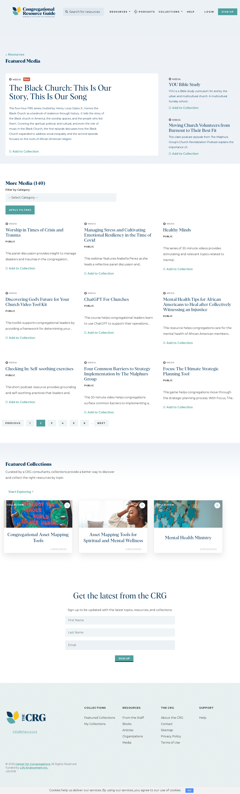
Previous (12, 423)
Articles (127, 730)
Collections (169, 11)
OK (189, 790)
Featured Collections (99, 717)
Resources (118, 11)
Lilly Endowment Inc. (34, 767)
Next (101, 423)
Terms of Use (170, 742)
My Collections (94, 724)
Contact (167, 724)
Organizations (132, 736)
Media (126, 742)
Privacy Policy (171, 736)
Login (209, 11)
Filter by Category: (17, 189)
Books (126, 724)
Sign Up (228, 11)
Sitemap (167, 730)
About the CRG (172, 717)
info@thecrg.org (25, 732)
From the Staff (133, 717)
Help (191, 11)
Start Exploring (19, 492)
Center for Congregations (33, 764)
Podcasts (145, 11)
